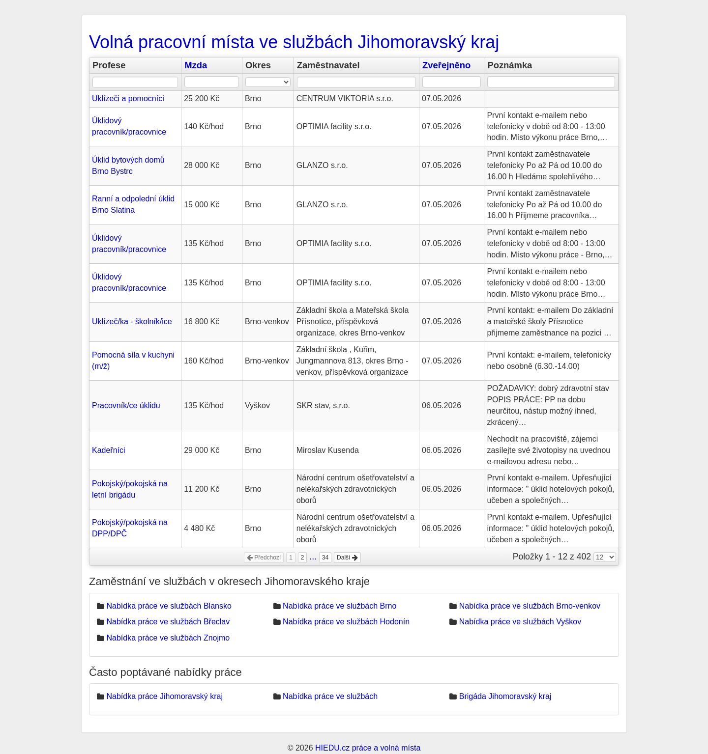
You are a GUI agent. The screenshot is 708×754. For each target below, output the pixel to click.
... (313, 556)
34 (325, 557)
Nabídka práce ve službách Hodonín (346, 621)
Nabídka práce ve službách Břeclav (168, 621)
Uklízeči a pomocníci (128, 98)
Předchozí (264, 557)
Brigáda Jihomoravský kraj (505, 696)
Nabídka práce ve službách (330, 696)
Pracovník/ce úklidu (126, 405)
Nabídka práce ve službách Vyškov (520, 621)
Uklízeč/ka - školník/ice (132, 321)
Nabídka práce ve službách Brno (339, 606)
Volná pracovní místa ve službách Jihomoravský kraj (294, 42)
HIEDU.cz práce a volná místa (367, 748)
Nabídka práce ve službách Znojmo (168, 638)
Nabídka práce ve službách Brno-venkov (529, 606)
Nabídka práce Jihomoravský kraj (164, 696)
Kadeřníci (108, 450)
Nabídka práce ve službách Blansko (168, 606)
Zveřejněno (446, 65)
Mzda (195, 65)
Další (347, 557)
